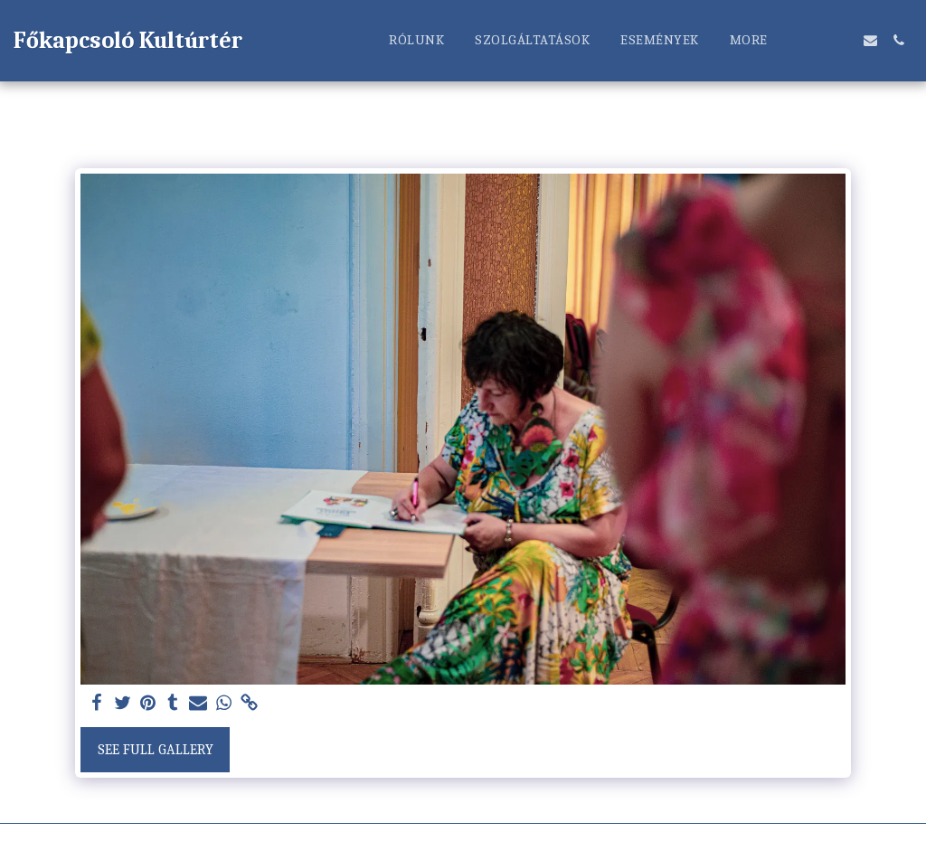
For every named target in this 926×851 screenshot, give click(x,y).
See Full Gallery (155, 750)
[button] (814, 40)
